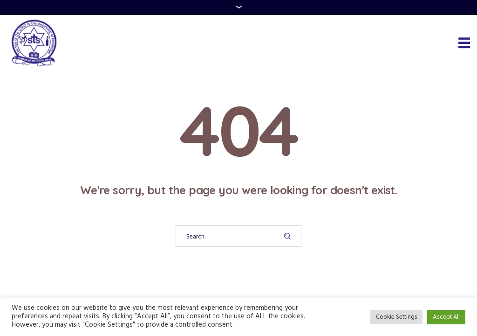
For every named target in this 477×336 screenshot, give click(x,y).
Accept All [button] (446, 317)
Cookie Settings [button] (396, 317)
